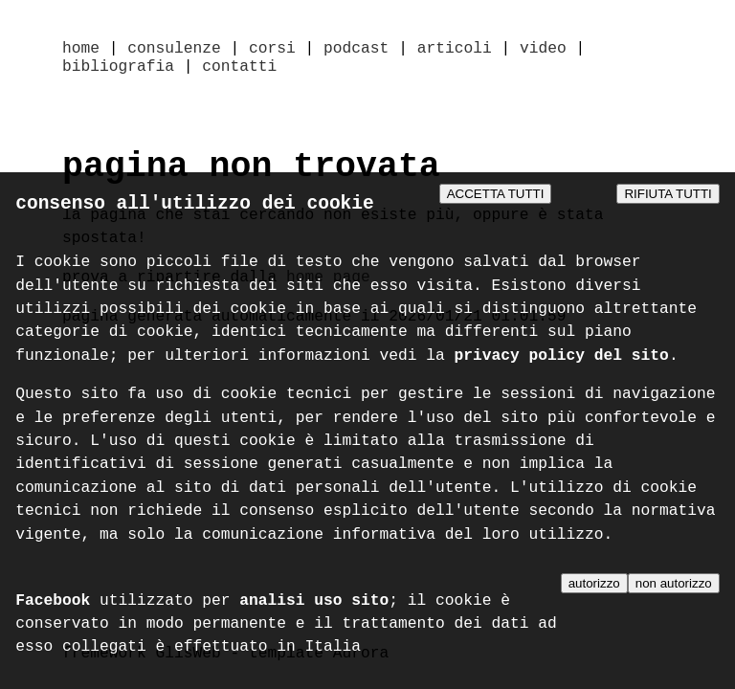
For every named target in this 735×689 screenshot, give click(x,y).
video (543, 49)
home (81, 49)
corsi (272, 49)
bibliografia (118, 70)
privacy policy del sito (562, 360)
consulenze (174, 49)
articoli (454, 49)
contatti (239, 70)
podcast (356, 49)
